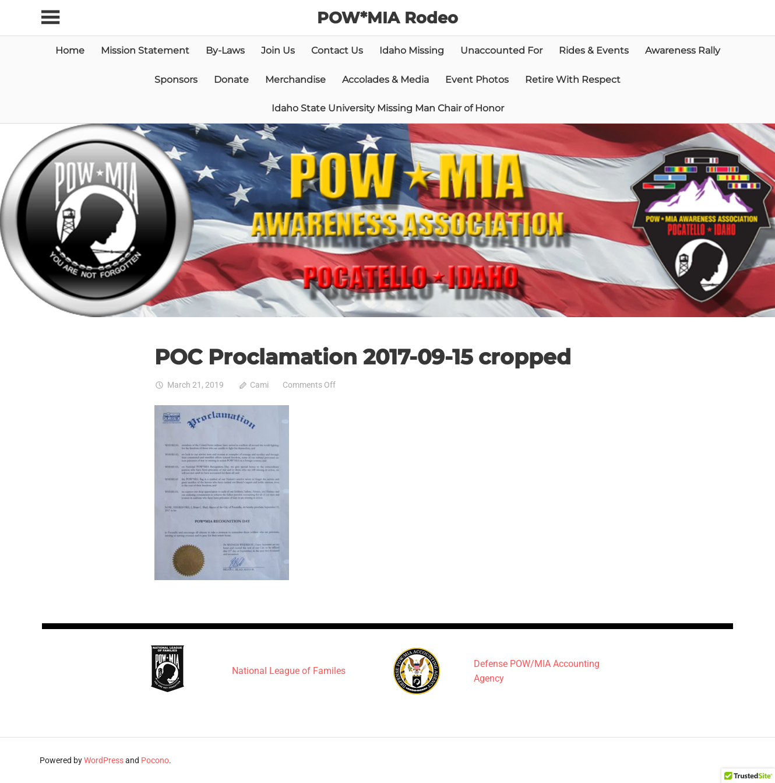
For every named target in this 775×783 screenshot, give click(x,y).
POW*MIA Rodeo (387, 17)
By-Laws (225, 50)
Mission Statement (145, 50)
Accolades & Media (385, 79)
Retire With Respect (573, 79)
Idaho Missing (411, 50)
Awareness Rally (682, 50)
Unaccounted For (501, 50)
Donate (231, 79)
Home (69, 50)
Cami (259, 384)
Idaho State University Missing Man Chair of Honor (388, 108)
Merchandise (295, 79)
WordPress (104, 760)
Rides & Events (594, 50)
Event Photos (477, 79)
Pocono (155, 760)
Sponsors (176, 79)
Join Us (278, 50)
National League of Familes (289, 670)
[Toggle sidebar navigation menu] (52, 18)
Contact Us (337, 50)
